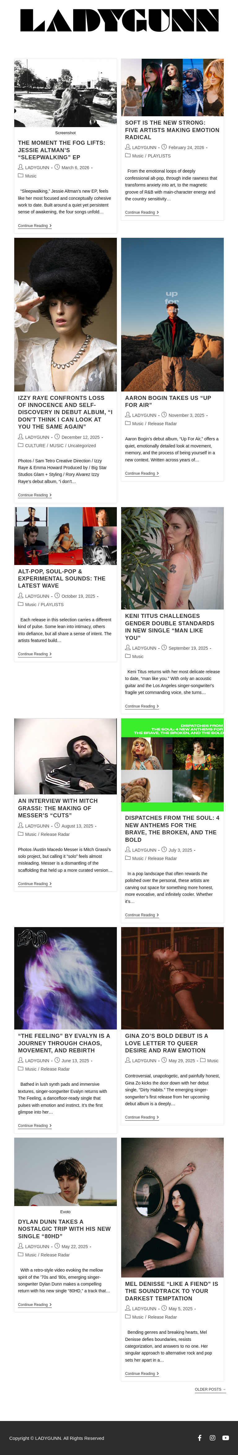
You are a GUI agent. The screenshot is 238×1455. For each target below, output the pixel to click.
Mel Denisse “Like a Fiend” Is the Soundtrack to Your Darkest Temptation (171, 1291)
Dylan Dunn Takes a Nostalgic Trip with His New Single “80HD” (64, 1229)
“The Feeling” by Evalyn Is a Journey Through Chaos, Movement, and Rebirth (64, 1043)
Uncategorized (82, 445)
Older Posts (210, 1389)
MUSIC (57, 445)
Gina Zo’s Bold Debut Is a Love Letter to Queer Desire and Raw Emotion (166, 1043)
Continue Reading (35, 226)
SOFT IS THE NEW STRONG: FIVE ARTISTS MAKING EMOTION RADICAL (172, 130)
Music (31, 175)
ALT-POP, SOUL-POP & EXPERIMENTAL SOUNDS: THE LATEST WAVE (62, 578)
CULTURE (35, 445)
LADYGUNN (37, 167)
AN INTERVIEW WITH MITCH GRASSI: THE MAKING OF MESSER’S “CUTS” (58, 808)
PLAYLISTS (159, 155)
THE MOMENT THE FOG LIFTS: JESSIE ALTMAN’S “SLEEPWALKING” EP (61, 150)
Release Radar (162, 423)
